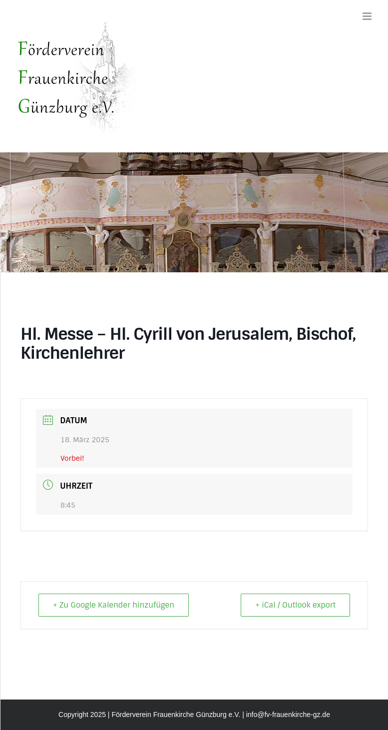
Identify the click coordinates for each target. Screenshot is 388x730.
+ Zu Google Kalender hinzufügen (113, 605)
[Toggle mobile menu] (368, 16)
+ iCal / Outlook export (295, 605)
